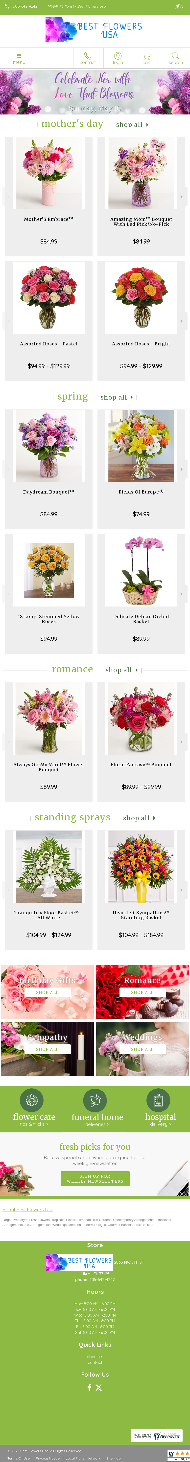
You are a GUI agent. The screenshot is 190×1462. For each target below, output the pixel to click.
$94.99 (48, 638)
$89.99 (141, 638)
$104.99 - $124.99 (48, 935)
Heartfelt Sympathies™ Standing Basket (141, 915)
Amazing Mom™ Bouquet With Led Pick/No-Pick (141, 221)
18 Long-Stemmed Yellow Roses (49, 619)
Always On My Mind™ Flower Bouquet (48, 767)
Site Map (114, 1458)
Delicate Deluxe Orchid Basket (141, 619)
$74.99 (141, 514)
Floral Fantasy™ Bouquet (141, 764)
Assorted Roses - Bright (141, 344)
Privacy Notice (48, 1458)
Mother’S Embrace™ (48, 219)
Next (182, 196)
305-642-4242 (25, 6)
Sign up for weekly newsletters (95, 1179)
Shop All (129, 125)
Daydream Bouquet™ (48, 492)
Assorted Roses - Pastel (49, 344)
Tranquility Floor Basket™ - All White (48, 915)
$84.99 (48, 241)
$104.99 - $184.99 (141, 935)
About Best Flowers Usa (27, 1210)
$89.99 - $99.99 (141, 786)
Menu (19, 62)
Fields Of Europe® (141, 492)
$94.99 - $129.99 (49, 366)
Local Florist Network (83, 1458)
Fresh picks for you (95, 1154)
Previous (7, 196)
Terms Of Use (18, 1458)
